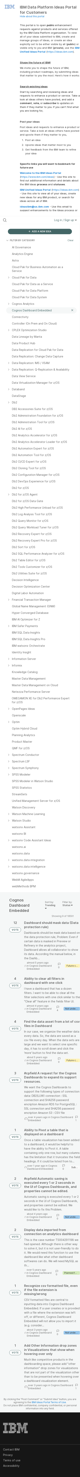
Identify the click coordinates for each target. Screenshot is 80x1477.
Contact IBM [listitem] (11, 1449)
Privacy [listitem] (8, 1454)
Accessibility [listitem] (11, 1465)
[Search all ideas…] (25, 220)
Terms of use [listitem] (11, 1460)
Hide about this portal (32, 16)
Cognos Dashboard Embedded (39, 967)
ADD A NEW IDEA (40, 231)
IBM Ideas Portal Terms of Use (49, 1402)
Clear (70, 240)
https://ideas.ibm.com (60, 51)
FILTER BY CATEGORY (20, 240)
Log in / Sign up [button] (65, 220)
